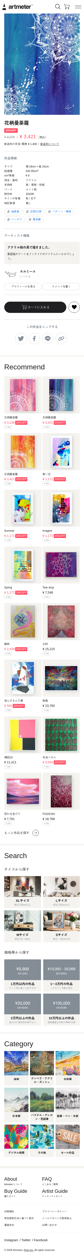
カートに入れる (35, 307)
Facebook (40, 1240)
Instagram (11, 1240)
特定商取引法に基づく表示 (19, 1218)
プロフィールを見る (23, 286)
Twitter (25, 1240)
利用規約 (9, 1211)
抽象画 (12, 212)
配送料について (49, 144)
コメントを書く (61, 286)
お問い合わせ (49, 1225)
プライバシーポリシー (54, 1211)
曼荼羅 (34, 219)
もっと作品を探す (21, 833)
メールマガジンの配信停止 (57, 1218)
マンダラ (14, 219)
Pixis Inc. (29, 1250)
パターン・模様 (59, 212)
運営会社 (9, 1225)
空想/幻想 (33, 212)
